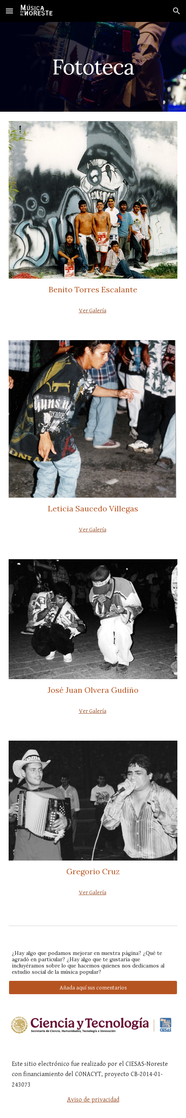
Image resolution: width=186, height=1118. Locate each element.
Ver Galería (92, 310)
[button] (9, 11)
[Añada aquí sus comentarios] (93, 987)
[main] (93, 66)
